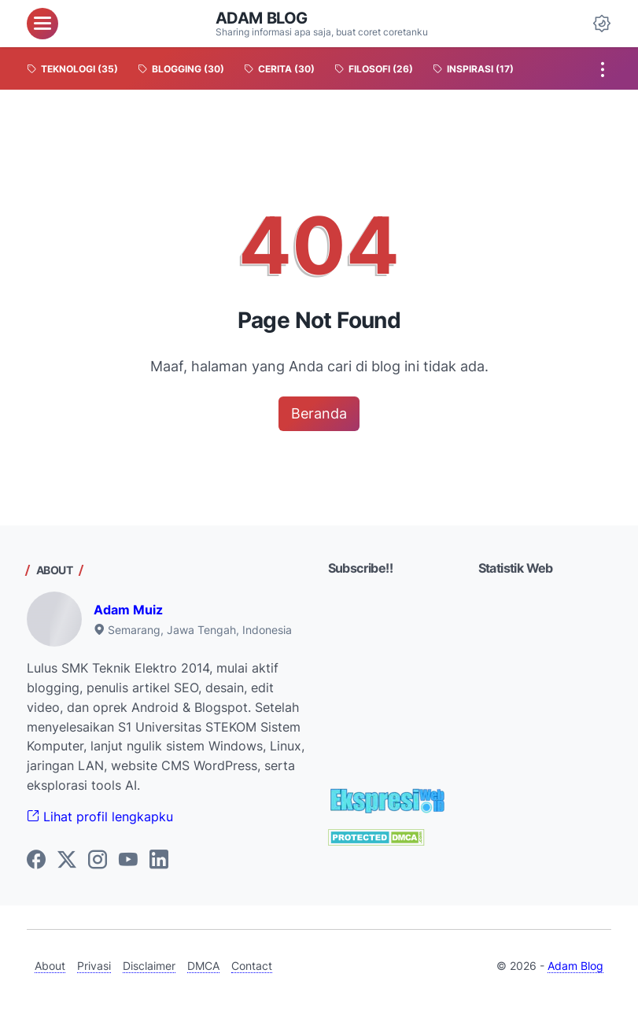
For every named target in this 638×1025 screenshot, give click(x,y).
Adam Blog (262, 18)
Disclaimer (149, 965)
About (50, 965)
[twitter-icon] (66, 860)
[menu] (42, 23)
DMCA (203, 965)
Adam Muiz (128, 610)
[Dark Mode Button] (601, 23)
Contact (251, 965)
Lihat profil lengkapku (100, 816)
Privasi (94, 965)
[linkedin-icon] (158, 860)
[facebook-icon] (36, 860)
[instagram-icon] (97, 860)
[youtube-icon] (128, 860)
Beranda (319, 413)
